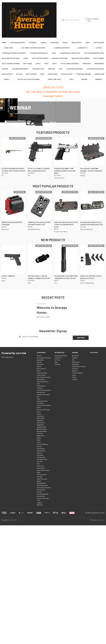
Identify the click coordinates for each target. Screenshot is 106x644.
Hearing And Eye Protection (70, 55)
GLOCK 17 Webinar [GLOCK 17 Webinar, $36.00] (8, 392)
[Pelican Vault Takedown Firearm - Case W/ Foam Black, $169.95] (92, 268)
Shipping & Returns (61, 471)
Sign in (91, 20)
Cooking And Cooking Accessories (14, 55)
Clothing (39, 503)
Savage (74, 473)
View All (74, 495)
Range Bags (87, 65)
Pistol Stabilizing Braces (70, 65)
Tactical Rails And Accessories (28, 81)
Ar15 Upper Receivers (17, 44)
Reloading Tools (38, 71)
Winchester (76, 477)
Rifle (60, 71)
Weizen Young (100, 635)
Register (98, 20)
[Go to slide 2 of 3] (53, 238)
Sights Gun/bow (31, 76)
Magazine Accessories (60, 60)
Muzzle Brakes (99, 60)
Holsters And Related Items (94, 55)
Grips (54, 55)
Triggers (84, 81)
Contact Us (58, 473)
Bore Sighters (76, 44)
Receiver (5, 71)
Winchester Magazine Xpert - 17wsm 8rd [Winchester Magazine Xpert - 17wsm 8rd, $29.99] (12, 340)
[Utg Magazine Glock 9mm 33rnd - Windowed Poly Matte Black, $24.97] (66, 375)
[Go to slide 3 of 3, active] (55, 238)
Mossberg (75, 479)
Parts (46, 65)
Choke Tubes (8, 50)
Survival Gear (99, 76)
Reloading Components (20, 71)
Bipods (65, 44)
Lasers (25, 60)
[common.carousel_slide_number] (53, 164)
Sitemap (57, 479)
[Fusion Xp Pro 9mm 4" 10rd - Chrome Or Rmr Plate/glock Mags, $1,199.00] (66, 268)
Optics (38, 65)
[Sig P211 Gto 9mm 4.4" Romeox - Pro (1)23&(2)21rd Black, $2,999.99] (40, 268)
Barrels (43, 44)
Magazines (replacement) (81, 60)
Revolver (51, 71)
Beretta (74, 486)
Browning (75, 471)
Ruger (74, 492)
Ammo (4, 44)
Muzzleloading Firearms (10, 65)
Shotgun (19, 76)
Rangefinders (99, 65)
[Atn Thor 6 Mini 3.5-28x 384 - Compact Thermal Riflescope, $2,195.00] (40, 375)
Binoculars (55, 44)
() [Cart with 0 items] (91, 22)
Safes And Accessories (75, 71)
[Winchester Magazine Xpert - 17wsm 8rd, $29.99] (13, 322)
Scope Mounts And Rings (95, 71)
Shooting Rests (7, 76)
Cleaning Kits (82, 50)
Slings (42, 76)
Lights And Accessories (40, 60)
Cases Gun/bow (42, 488)
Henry (74, 490)
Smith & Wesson (77, 488)
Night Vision (27, 65)
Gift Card (57, 475)
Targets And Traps (54, 81)
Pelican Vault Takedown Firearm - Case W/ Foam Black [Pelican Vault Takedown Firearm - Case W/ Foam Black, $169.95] (91, 286)
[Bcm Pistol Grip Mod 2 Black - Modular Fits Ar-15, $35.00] (92, 375)
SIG (73, 475)
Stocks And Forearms (83, 76)
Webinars (98, 81)
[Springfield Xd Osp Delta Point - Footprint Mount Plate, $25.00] (40, 322)
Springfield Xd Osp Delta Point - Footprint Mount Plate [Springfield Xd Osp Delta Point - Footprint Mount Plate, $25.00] (39, 340)
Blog (56, 477)
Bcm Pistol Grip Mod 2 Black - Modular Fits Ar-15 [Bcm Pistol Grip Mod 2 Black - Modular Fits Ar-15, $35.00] (91, 394)
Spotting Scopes (67, 76)
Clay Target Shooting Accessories (33, 50)
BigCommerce (12, 635)
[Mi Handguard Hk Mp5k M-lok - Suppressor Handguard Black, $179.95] (92, 322)
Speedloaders (53, 76)
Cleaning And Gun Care (62, 50)
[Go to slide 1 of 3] (50, 238)
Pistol (54, 65)
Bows (87, 44)
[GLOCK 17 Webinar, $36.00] (13, 375)
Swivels (7, 81)
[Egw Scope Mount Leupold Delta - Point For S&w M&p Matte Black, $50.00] (66, 322)
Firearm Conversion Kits (39, 55)
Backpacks (33, 44)
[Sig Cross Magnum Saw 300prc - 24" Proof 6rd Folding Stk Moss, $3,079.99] (13, 268)
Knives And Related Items (10, 60)
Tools (71, 81)
